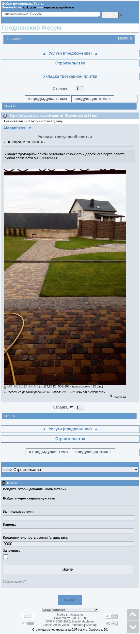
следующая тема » (93, 99)
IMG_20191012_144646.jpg (23, 386)
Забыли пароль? (14, 581)
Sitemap (91, 625)
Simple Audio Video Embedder (63, 625)
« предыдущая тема (47, 99)
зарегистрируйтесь (59, 7)
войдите (29, 7)
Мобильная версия (70, 614)
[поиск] (52, 14)
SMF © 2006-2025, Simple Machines (70, 621)
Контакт (70, 600)
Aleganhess (14, 128)
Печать (10, 106)
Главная (14, 39)
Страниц (63, 89)
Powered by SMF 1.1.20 (70, 618)
